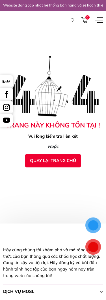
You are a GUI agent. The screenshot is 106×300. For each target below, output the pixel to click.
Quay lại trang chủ (53, 160)
